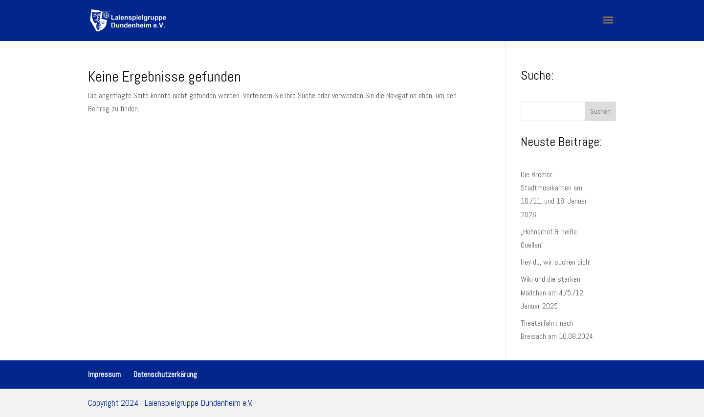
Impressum (104, 374)
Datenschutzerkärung (165, 374)
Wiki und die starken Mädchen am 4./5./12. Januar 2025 (553, 292)
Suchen (600, 111)
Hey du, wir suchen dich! (556, 262)
